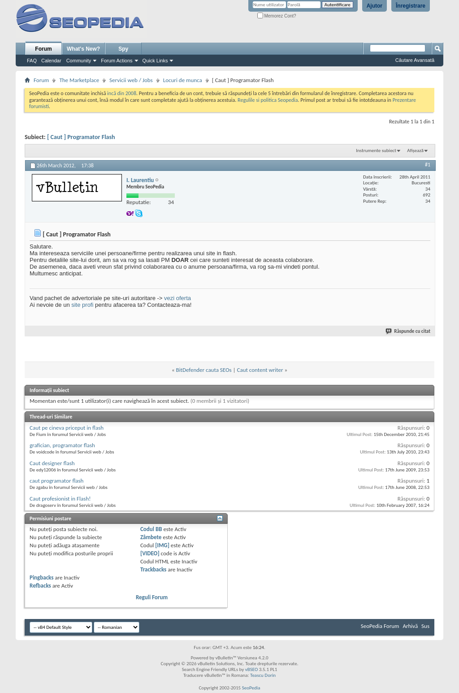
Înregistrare (410, 6)
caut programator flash (56, 480)
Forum (43, 49)
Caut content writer (260, 369)
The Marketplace (79, 80)
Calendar (51, 60)
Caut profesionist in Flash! (60, 498)
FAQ (32, 60)
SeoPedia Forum (380, 626)
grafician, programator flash (62, 445)
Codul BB (151, 529)
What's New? (83, 49)
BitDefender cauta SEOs (204, 369)
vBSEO (251, 669)
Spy (123, 49)
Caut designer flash (52, 463)
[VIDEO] (150, 553)
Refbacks (40, 585)
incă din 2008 (121, 93)
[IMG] (162, 545)
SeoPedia (251, 688)
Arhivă (410, 626)
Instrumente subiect (376, 150)
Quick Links (155, 60)
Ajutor (374, 6)
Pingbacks (41, 577)
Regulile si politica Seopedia (268, 100)
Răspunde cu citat (408, 331)
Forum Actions (116, 60)
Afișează (415, 150)
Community (78, 60)
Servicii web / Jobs (131, 80)
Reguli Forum (152, 597)
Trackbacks (153, 569)
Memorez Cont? (276, 15)
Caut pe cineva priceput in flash (67, 427)
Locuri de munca (182, 80)
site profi (82, 304)
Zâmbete (150, 537)
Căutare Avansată (414, 60)
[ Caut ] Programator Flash (81, 137)
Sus (425, 626)
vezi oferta (177, 298)
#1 (427, 164)
